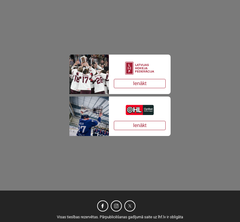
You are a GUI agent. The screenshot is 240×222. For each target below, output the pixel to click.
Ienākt (140, 83)
